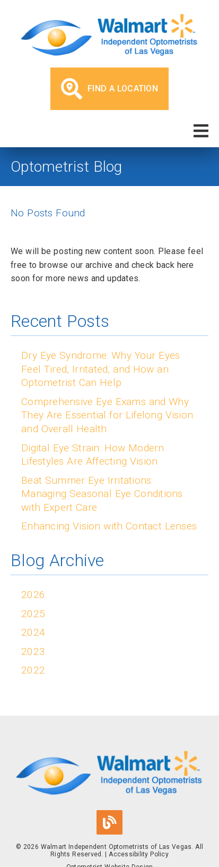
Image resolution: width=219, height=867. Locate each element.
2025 (33, 614)
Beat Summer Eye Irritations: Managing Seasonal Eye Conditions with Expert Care (102, 494)
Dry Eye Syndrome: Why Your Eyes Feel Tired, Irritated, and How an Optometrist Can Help (100, 369)
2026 (33, 594)
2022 (33, 670)
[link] (109, 36)
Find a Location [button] (109, 88)
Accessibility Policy (139, 854)
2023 (33, 651)
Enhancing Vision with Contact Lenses (109, 526)
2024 (33, 632)
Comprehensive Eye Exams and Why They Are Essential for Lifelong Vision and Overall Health (107, 415)
